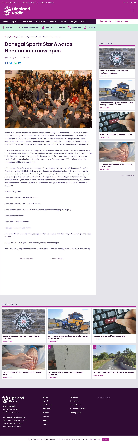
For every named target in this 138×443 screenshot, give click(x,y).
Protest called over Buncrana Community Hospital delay (116, 165)
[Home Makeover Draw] (21, 27)
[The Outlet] (92, 27)
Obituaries (27, 21)
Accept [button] (105, 439)
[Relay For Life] (3, 27)
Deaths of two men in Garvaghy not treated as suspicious (114, 72)
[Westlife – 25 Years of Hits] (47, 27)
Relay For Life (11, 28)
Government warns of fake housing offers (116, 135)
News (5, 21)
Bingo (74, 21)
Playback (40, 21)
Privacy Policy (75, 413)
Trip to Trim (82, 28)
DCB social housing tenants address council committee (65, 373)
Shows (64, 21)
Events (53, 21)
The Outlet (98, 28)
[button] (6, 63)
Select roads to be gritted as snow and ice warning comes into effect (116, 104)
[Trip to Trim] (75, 27)
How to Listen (75, 405)
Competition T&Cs (77, 409)
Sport (14, 21)
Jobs (83, 21)
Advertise (74, 397)
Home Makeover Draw (33, 28)
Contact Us (74, 401)
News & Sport (14, 37)
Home (7, 37)
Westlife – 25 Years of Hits (60, 28)
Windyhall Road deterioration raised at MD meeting (113, 372)
